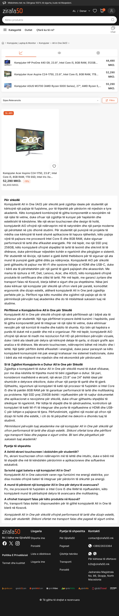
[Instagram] (17, 544)
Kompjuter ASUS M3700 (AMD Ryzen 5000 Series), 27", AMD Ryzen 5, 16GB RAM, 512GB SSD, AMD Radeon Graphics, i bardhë (56, 86)
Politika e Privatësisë (15, 555)
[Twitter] (11, 544)
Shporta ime (38, 537)
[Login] (111, 11)
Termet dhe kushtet (13, 562)
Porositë (64, 569)
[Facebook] (4, 544)
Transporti (65, 561)
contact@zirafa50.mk (101, 537)
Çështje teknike (69, 553)
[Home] (2, 42)
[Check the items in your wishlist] (94, 10)
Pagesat (64, 545)
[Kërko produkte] (57, 19)
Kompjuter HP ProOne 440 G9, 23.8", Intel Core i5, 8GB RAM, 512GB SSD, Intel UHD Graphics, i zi (54, 62)
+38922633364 (100, 545)
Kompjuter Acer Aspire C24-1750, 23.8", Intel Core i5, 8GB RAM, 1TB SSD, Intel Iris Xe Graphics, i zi (55, 74)
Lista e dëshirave (41, 553)
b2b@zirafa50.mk (99, 564)
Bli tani (73, 435)
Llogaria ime (38, 561)
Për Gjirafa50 (67, 537)
